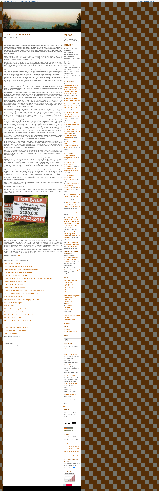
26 (72, 451)
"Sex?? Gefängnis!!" (71, 202)
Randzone (67, 329)
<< (157, 1)
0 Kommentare (9, 338)
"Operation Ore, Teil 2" (70, 106)
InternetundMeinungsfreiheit (72, 296)
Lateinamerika (69, 297)
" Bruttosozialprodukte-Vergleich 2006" (70, 135)
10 (67, 446)
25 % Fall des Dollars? (31, 1)
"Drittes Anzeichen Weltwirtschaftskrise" (15, 275)
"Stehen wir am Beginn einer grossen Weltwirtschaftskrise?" (21, 269)
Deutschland (69, 288)
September (67, 456)
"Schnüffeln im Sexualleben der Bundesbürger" (69, 164)
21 (76, 448)
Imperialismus (69, 292)
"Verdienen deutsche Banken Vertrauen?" (16, 330)
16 (65, 448)
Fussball (67, 290)
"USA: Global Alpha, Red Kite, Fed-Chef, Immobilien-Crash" (21, 293)
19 (72, 448)
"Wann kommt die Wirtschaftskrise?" (14, 287)
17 (67, 448)
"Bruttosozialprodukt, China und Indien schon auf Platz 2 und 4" (72, 131)
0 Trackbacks (36, 338)
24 (67, 451)
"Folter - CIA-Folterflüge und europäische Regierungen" (71, 185)
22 (78, 448)
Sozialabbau (68, 305)
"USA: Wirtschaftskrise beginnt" (13, 303)
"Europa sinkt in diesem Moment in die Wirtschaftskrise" (20, 321)
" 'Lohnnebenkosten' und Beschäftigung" (71, 145)
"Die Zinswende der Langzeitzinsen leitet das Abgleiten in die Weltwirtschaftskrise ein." (29, 278)
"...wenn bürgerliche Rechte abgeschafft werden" (70, 234)
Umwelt (67, 307)
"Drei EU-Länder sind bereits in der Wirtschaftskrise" (19, 315)
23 (65, 451)
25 (69, 451)
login (65, 348)
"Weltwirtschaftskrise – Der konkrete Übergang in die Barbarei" (22, 300)
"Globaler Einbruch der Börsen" (13, 297)
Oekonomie (21, 1)
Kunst (67, 317)
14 (76, 446)
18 (69, 448)
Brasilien (67, 286)
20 (73, 448)
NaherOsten (68, 301)
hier (19, 256)
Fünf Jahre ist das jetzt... (71, 384)
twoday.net (6, 1)
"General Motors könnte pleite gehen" (15, 309)
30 (65, 453)
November (76, 456)
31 (67, 453)
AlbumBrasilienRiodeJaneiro (72, 315)
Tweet (65, 406)
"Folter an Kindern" (72, 246)
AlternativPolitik (69, 284)
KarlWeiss (13, 1)
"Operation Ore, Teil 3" (70, 108)
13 (73, 446)
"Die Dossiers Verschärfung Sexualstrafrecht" (69, 177)
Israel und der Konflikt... (71, 354)
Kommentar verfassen (22, 338)
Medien (67, 299)
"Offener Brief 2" (71, 227)
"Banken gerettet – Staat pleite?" (13, 324)
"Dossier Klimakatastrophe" (72, 270)
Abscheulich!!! (68, 365)
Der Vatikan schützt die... (71, 375)
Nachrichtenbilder (70, 319)
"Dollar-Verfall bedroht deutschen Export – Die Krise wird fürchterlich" (24, 290)
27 (73, 451)
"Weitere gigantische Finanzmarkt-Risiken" (16, 327)
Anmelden (140, 1)
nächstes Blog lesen (150, 1)
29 (78, 451)
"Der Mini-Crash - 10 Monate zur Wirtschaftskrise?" (19, 272)
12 (72, 446)
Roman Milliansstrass (70, 331)
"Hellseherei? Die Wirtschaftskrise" (14, 306)
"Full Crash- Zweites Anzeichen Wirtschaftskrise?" (18, 266)
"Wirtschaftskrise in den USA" (12, 318)
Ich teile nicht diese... (70, 394)
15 (78, 446)
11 (69, 446)
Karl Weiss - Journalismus (69, 35)
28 (76, 451)
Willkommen (68, 309)
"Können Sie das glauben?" (12, 333)
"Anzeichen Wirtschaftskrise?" (13, 263)
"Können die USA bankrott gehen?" (14, 284)
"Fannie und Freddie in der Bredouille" (15, 312)
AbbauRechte (69, 282)
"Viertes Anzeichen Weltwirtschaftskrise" (15, 281)
